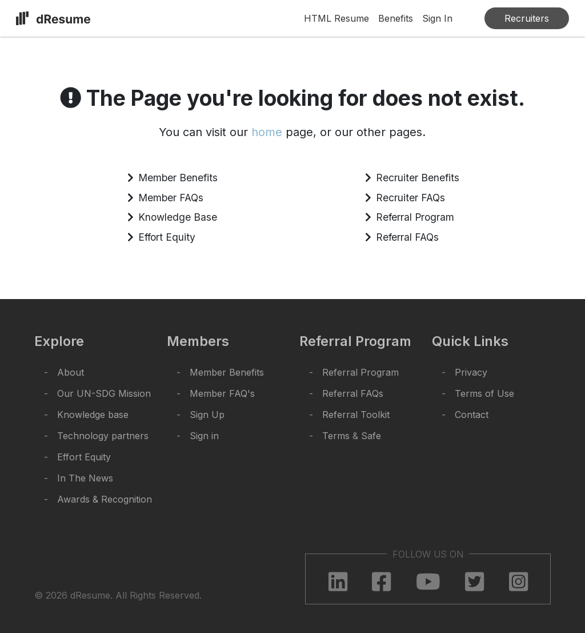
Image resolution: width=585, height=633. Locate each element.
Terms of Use (484, 393)
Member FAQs (170, 198)
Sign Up (207, 414)
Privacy (471, 372)
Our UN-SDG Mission (104, 393)
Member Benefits (178, 178)
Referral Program (415, 217)
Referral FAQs (407, 237)
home (266, 132)
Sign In (437, 18)
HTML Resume (336, 18)
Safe (371, 435)
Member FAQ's (222, 393)
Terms (336, 435)
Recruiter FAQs (410, 198)
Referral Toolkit (356, 414)
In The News (85, 478)
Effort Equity (166, 237)
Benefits (395, 18)
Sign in (204, 435)
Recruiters (526, 18)
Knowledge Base (177, 217)
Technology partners (103, 435)
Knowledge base (93, 414)
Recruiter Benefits (417, 178)
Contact (471, 414)
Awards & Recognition (104, 499)
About (70, 372)
